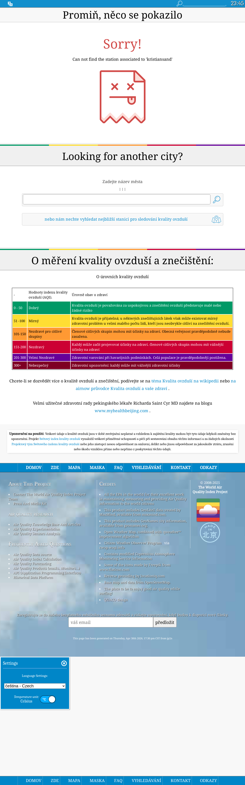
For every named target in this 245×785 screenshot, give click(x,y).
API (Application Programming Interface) (47, 701)
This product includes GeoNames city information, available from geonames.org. (143, 651)
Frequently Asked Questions (39, 672)
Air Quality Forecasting (32, 691)
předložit (164, 750)
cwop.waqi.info (112, 675)
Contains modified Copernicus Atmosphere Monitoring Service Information (137, 684)
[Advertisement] (122, 269)
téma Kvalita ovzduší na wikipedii (185, 445)
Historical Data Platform (33, 705)
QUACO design (116, 728)
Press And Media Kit (29, 631)
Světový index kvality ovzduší (60, 567)
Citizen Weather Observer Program (133, 671)
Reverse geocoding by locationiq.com (134, 704)
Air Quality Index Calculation (37, 687)
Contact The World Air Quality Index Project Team (47, 624)
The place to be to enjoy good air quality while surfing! (139, 719)
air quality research (30, 642)
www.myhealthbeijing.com (121, 475)
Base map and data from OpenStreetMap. (137, 710)
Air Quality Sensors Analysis (36, 661)
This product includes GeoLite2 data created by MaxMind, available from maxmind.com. (139, 640)
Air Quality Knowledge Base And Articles (47, 652)
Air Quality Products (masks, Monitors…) (46, 696)
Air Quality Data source (32, 682)
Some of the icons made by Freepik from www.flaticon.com (134, 695)
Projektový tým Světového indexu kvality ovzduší (45, 572)
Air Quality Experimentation (36, 657)
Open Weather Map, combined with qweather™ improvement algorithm (140, 662)
